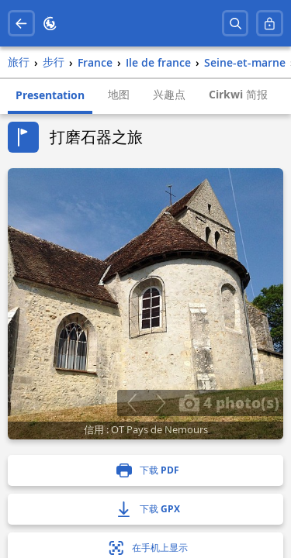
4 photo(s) (228, 402)
